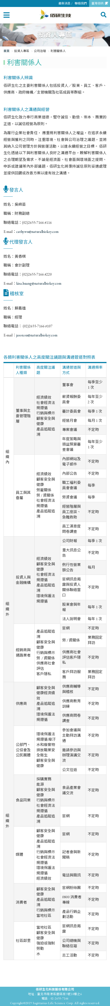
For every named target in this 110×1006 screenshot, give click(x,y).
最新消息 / (65, 3)
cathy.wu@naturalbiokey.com (37, 231)
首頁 (6, 51)
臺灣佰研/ (99, 3)
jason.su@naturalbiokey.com (36, 335)
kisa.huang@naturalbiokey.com (38, 283)
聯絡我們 (81, 3)
